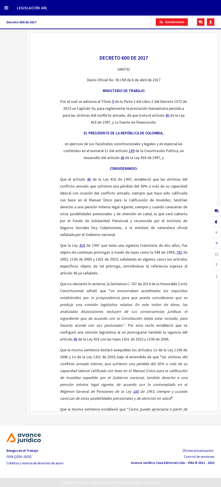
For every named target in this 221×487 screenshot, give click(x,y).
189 (131, 150)
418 (82, 245)
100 (136, 391)
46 (167, 115)
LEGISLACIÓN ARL (32, 7)
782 (179, 252)
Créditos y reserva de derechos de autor (35, 463)
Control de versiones (199, 456)
